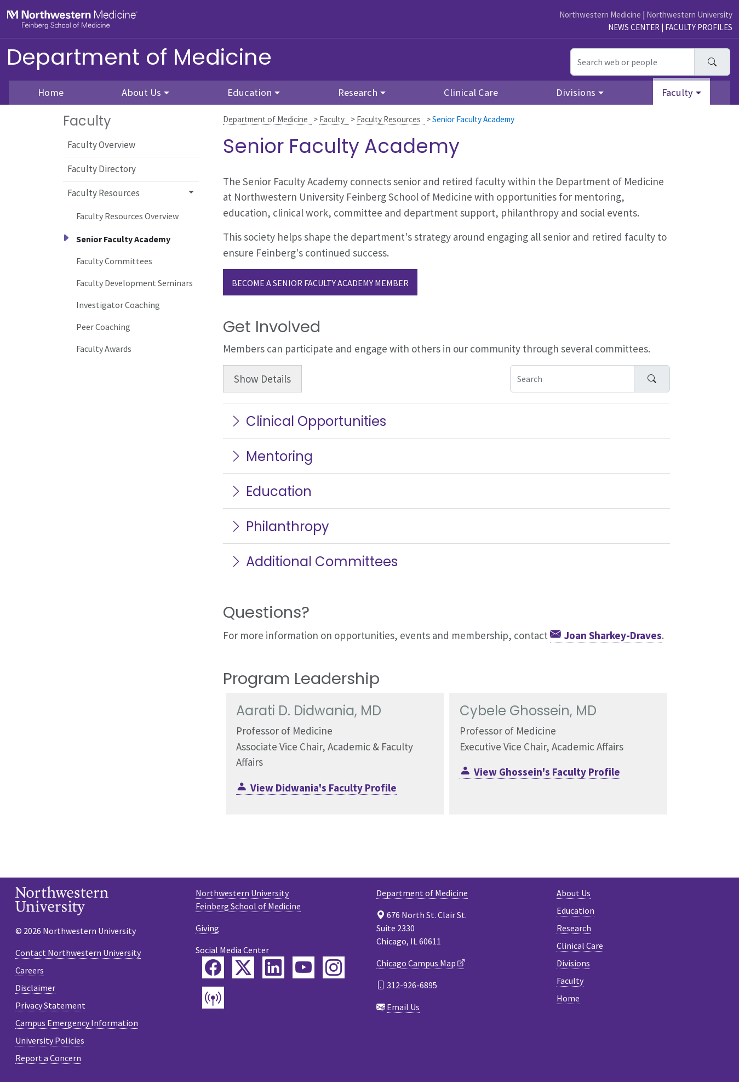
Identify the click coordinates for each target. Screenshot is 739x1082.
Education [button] (249, 92)
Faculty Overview (101, 145)
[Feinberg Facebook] (213, 967)
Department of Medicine (139, 57)
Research (574, 927)
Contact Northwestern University (78, 952)
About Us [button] (141, 92)
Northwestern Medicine (600, 14)
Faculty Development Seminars (134, 282)
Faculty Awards (103, 348)
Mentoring (271, 456)
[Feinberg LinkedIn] (273, 967)
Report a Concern (48, 1057)
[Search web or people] (632, 62)
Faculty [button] (677, 92)
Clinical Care (471, 92)
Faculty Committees (114, 260)
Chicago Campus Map (416, 963)
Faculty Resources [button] (103, 193)
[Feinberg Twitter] (243, 967)
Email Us (403, 1006)
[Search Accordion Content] (572, 378)
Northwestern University (689, 14)
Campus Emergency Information (76, 1022)
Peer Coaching (103, 326)
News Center (634, 27)
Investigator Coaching (118, 304)
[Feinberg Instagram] (334, 967)
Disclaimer (35, 987)
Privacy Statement (50, 1005)
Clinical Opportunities (308, 421)
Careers (29, 970)
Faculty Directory (101, 169)
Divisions (573, 963)
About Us (574, 892)
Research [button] (357, 92)
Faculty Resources (389, 119)
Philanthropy (279, 526)
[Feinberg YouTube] (303, 967)
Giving (207, 927)
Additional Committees (314, 562)
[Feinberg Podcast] (213, 998)
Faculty (332, 119)
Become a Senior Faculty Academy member (320, 282)
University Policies (49, 1040)
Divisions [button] (575, 92)
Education (271, 491)
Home (568, 998)
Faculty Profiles (698, 27)
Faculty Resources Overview (127, 215)
